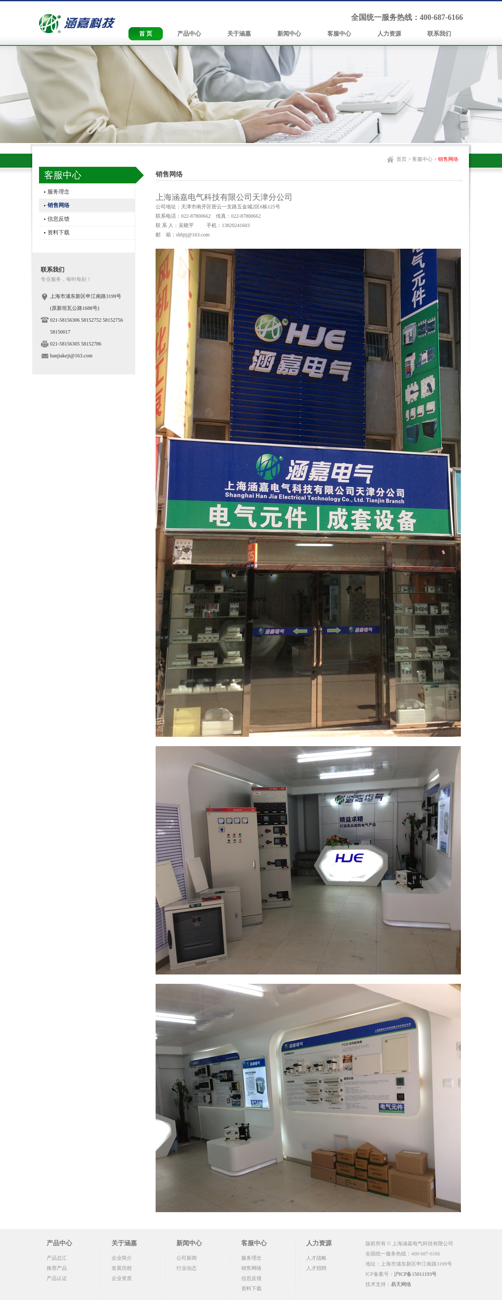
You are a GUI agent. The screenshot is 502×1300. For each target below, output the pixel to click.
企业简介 (122, 1258)
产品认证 (57, 1278)
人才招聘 (316, 1268)
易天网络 (401, 1284)
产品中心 (189, 34)
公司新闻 (186, 1258)
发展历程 (122, 1268)
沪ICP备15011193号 (415, 1274)
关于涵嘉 (239, 34)
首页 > (403, 159)
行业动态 (186, 1268)
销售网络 (58, 205)
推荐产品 (57, 1268)
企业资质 (122, 1278)
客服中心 (339, 34)
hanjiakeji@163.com (71, 356)
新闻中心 (289, 34)
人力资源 (389, 34)
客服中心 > (424, 159)
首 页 (146, 34)
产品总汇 (57, 1258)
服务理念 (58, 191)
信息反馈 (58, 219)
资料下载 (58, 232)
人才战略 (316, 1258)
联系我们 (439, 34)
